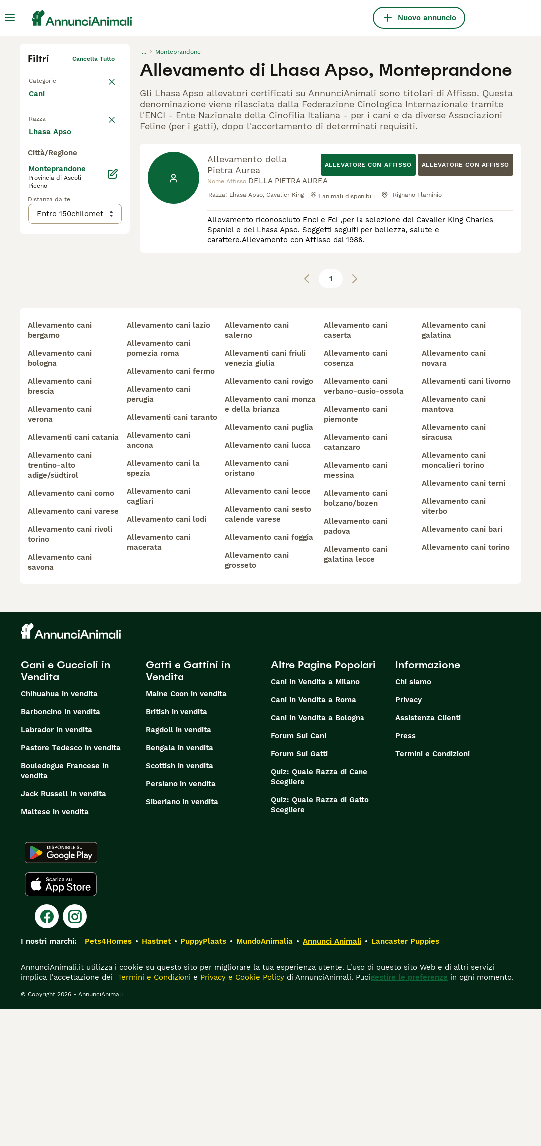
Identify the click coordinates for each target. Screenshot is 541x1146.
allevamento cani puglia (269, 564)
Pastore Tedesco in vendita (71, 884)
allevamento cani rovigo (269, 518)
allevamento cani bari (462, 665)
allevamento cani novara (454, 495)
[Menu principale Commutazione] (10, 18)
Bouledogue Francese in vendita (65, 907)
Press (405, 872)
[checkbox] (34, 172)
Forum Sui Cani (298, 872)
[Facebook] (47, 1053)
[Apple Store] (61, 1021)
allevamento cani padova (355, 662)
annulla (104, 122)
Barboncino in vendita (60, 848)
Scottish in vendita (179, 902)
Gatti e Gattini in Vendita (188, 808)
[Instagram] (75, 1053)
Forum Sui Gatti (299, 890)
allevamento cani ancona (158, 577)
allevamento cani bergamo (60, 467)
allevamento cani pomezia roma (158, 485)
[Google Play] (61, 989)
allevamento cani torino (466, 683)
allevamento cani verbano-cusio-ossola (364, 523)
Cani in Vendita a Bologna (317, 854)
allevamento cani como (71, 629)
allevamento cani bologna (60, 495)
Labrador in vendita (56, 866)
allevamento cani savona (60, 698)
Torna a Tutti (47, 78)
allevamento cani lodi (166, 655)
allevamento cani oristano (257, 604)
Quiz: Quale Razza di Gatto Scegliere (320, 941)
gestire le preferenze (409, 1114)
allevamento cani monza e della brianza (270, 541)
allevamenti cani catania (73, 574)
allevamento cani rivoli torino (70, 670)
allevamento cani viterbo (454, 642)
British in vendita (176, 848)
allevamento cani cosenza (355, 495)
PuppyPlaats (203, 1078)
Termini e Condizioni (432, 890)
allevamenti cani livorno (466, 518)
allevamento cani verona (60, 551)
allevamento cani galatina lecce (355, 690)
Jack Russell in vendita (63, 930)
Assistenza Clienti (428, 854)
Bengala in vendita (179, 884)
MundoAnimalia (264, 1078)
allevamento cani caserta (355, 467)
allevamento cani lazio (168, 462)
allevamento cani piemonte (355, 551)
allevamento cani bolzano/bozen (355, 634)
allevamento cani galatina (454, 467)
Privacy (408, 836)
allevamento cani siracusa (454, 569)
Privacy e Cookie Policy (241, 1114)
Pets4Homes (108, 1078)
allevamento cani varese (73, 647)
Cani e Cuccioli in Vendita (65, 808)
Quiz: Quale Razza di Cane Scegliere (319, 913)
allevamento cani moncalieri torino (454, 596)
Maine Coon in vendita (186, 830)
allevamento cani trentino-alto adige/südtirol (60, 601)
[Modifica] (112, 381)
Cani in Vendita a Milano (315, 818)
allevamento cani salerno (257, 467)
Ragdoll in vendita (178, 866)
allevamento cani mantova (454, 541)
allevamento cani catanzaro (355, 579)
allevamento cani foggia (269, 673)
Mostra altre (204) (70, 338)
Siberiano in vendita (182, 938)
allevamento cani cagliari (158, 632)
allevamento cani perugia (158, 531)
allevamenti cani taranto (172, 554)
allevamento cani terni (463, 619)
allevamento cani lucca (268, 581)
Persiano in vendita (181, 920)
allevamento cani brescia (60, 523)
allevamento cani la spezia (163, 604)
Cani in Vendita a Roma (313, 836)
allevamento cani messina (355, 606)
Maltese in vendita (55, 948)
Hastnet (156, 1078)
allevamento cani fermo (171, 508)
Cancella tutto (93, 58)
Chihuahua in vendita (59, 830)
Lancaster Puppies (405, 1078)
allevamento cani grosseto (257, 696)
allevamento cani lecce (268, 627)
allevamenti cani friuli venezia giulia (265, 495)
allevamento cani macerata (158, 678)
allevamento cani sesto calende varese (268, 650)
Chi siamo (413, 818)
